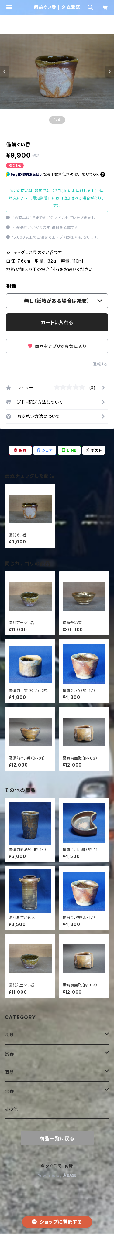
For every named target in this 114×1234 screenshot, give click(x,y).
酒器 (9, 1072)
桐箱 (11, 286)
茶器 (9, 1090)
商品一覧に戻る (57, 1138)
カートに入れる (57, 322)
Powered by (57, 1175)
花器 (9, 1035)
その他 (11, 1109)
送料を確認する (65, 227)
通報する (100, 364)
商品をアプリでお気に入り (57, 346)
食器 (9, 1053)
